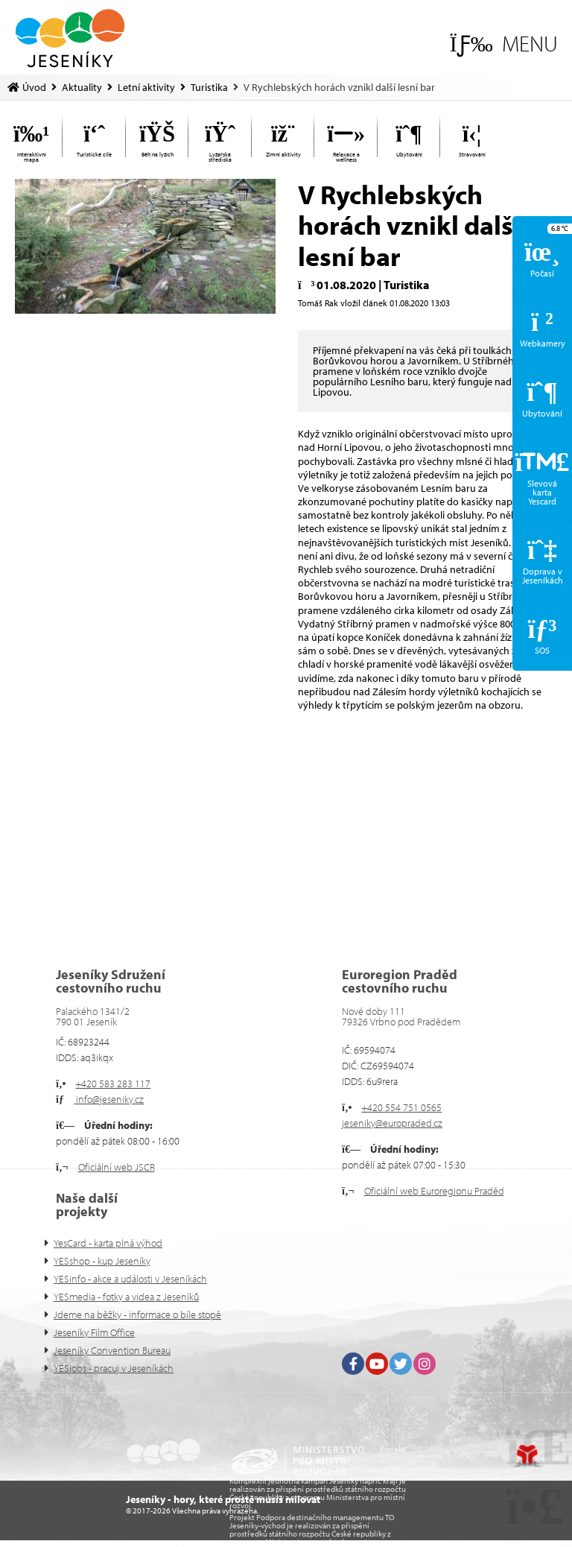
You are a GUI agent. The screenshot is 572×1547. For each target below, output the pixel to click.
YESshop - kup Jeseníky (102, 1261)
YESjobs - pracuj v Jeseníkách (114, 1368)
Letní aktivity (146, 87)
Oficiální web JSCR (116, 1167)
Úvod (70, 38)
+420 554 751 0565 (401, 1107)
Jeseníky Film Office (94, 1332)
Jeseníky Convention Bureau (112, 1350)
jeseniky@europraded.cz (392, 1123)
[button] (504, 43)
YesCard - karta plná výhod (108, 1243)
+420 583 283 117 (112, 1083)
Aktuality (82, 87)
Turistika (209, 87)
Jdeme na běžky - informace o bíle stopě (137, 1314)
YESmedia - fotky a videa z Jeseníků (126, 1296)
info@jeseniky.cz (109, 1099)
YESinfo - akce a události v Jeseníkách (130, 1278)
